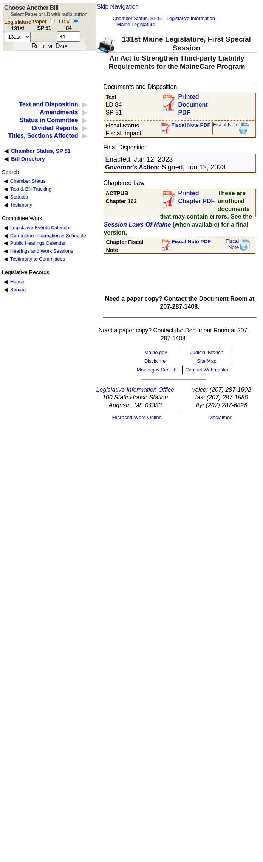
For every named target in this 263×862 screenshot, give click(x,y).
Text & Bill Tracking (30, 189)
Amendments (59, 112)
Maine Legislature (136, 24)
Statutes (19, 197)
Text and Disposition (48, 104)
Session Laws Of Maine (137, 224)
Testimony (21, 205)
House (17, 281)
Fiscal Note (225, 124)
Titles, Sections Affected (43, 135)
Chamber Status (28, 181)
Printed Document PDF (192, 102)
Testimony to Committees (37, 259)
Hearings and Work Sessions (41, 251)
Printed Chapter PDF (196, 197)
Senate (18, 289)
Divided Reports (55, 128)
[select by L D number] (75, 21)
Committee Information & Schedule (48, 235)
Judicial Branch (206, 352)
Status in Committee (49, 120)
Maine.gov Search (156, 370)
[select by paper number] (52, 21)
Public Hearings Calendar (38, 243)
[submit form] (49, 46)
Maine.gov (155, 352)
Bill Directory (28, 159)
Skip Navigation (118, 6)
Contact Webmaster (207, 370)
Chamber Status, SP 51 (138, 18)
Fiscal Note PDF (190, 125)
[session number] (18, 37)
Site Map (206, 361)
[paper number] (44, 36)
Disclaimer (155, 361)
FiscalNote (232, 244)
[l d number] (68, 36)
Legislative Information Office (135, 390)
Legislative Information (191, 18)
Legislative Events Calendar (40, 227)
